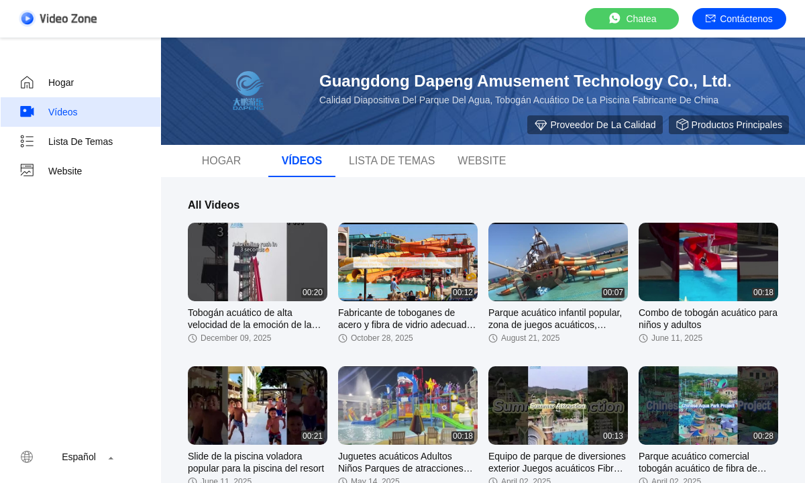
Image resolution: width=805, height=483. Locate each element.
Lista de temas (66, 141)
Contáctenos (739, 18)
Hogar (46, 82)
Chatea (631, 18)
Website (50, 171)
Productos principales (729, 124)
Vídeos (48, 112)
